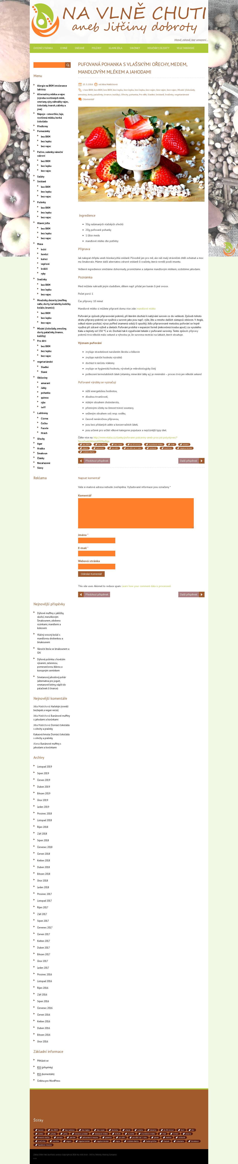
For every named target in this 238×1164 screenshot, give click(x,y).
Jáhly (43, 388)
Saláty (40, 176)
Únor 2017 (42, 961)
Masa (40, 244)
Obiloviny (42, 377)
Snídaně (79, 48)
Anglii (200, 319)
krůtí (43, 249)
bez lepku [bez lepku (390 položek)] (86, 1130)
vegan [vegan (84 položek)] (68, 1141)
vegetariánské (185, 48)
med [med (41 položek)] (164, 1134)
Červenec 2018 (44, 847)
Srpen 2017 (43, 920)
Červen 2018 (43, 853)
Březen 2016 (43, 1034)
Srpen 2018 (43, 840)
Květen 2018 (43, 860)
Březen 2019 (43, 793)
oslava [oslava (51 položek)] (188, 1134)
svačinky (168, 448)
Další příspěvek (188, 460)
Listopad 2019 (44, 766)
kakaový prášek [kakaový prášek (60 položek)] (81, 1134)
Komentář (89, 99)
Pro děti (143, 94)
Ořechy (124, 94)
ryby (43, 273)
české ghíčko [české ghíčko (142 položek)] (151, 1141)
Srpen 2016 (43, 1001)
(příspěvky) (45, 1067)
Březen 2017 (43, 954)
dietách (113, 327)
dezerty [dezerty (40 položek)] (153, 1130)
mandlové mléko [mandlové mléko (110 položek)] (148, 1134)
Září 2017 (42, 914)
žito (152, 319)
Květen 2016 (43, 1021)
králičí (44, 268)
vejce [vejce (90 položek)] (118, 1141)
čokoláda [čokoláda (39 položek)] (180, 1141)
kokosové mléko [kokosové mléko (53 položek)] (101, 1134)
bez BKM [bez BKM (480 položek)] (54, 1130)
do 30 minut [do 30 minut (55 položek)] (169, 1130)
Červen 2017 (43, 934)
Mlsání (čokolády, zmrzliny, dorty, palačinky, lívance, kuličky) (51, 332)
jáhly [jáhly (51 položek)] (65, 1134)
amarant (45, 383)
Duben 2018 (43, 867)
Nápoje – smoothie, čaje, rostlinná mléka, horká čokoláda (50, 117)
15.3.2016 (88, 84)
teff (43, 407)
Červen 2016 (43, 1014)
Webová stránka (89, 561)
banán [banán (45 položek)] (41, 1130)
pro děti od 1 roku (134, 448)
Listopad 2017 (44, 900)
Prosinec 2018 (44, 813)
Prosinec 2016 (44, 974)
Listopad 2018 (44, 820)
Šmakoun (42, 453)
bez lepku (118, 89)
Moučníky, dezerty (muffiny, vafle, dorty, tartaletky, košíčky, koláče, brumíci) (53, 304)
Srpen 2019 (43, 773)
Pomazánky (43, 131)
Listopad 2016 (44, 981)
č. (83, 99)
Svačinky (135, 48)
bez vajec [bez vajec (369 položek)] (100, 1130)
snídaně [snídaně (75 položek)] (181, 1137)
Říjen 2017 (42, 907)
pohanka (133, 94)
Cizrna (44, 418)
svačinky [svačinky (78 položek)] (41, 1141)
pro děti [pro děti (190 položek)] (122, 1137)
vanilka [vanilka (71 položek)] (56, 1141)
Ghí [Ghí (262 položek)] (193, 1130)
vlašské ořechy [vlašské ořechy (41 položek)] (133, 1141)
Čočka (44, 423)
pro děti (115, 448)
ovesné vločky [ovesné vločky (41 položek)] (43, 1137)
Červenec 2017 (44, 927)
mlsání (186, 444)
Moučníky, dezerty (158, 48)
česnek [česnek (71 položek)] (166, 1141)
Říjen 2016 (42, 987)
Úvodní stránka (43, 48)
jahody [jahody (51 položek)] (53, 1134)
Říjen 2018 (42, 827)
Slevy (40, 468)
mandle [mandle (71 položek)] (131, 1134)
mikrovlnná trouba (169, 327)
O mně (63, 48)
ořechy (85, 448)
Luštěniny (42, 413)
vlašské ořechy (88, 452)
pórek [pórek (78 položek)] (156, 1137)
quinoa (44, 397)
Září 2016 (42, 994)
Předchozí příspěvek (97, 460)
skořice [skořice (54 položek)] (168, 1137)
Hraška (41, 448)
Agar (39, 443)
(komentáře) (45, 1074)
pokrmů (119, 316)
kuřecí (44, 259)
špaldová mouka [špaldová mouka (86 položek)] (45, 1145)
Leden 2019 (43, 806)
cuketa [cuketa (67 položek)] (140, 1130)
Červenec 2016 (44, 1008)
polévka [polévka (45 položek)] (108, 1137)
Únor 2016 (42, 1041)
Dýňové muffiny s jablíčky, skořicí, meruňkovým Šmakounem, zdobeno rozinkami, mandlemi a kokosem (50, 621)
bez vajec (150, 89)
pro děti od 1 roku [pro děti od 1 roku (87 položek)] (139, 1137)
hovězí (44, 254)
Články (40, 458)
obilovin (188, 319)
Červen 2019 (43, 780)
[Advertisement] (52, 540)
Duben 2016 (43, 1028)
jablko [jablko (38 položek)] (40, 1134)
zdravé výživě (98, 327)
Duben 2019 (43, 786)
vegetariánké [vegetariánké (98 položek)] (83, 1141)
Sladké (151, 94)
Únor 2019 (42, 800)
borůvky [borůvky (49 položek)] (115, 1130)
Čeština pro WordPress (48, 1080)
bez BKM (88, 89)
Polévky (96, 48)
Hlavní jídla (115, 48)
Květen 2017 (43, 941)
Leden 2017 (43, 967)
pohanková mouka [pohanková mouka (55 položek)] (90, 1137)
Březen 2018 (43, 874)
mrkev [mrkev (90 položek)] (175, 1134)
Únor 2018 (42, 880)
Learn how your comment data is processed (146, 586)
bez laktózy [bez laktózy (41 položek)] (70, 1130)
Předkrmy (42, 126)
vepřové (45, 264)
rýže (146, 319)
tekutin (144, 331)
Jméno (83, 535)
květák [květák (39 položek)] (117, 1134)
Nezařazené (43, 463)
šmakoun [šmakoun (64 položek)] (195, 1141)
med (172, 444)
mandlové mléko (146, 308)
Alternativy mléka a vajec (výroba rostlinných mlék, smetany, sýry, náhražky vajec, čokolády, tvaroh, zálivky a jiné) (52, 102)
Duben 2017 (43, 947)
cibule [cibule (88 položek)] (127, 1130)
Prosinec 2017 (44, 894)
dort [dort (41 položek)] (182, 1130)
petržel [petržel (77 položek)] (72, 1137)
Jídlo (150, 323)
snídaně (152, 448)
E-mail (83, 548)
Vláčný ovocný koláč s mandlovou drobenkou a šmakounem (50, 638)
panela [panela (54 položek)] (59, 1137)
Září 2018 (42, 833)
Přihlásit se (43, 1060)
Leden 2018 (43, 887)
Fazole (44, 428)
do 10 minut (135, 444)
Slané (44, 372)
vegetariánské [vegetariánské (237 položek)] (102, 1141)
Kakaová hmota (41, 734)
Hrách (44, 433)
